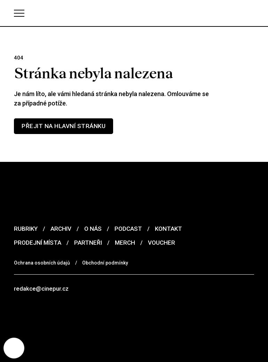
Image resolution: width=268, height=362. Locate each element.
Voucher (161, 242)
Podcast (128, 228)
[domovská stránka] (134, 13)
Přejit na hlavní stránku (63, 126)
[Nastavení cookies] (13, 348)
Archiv (60, 228)
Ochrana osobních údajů (42, 263)
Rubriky (26, 228)
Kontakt (168, 228)
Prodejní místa (37, 242)
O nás (93, 228)
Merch (125, 242)
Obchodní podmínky (105, 263)
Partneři (88, 242)
